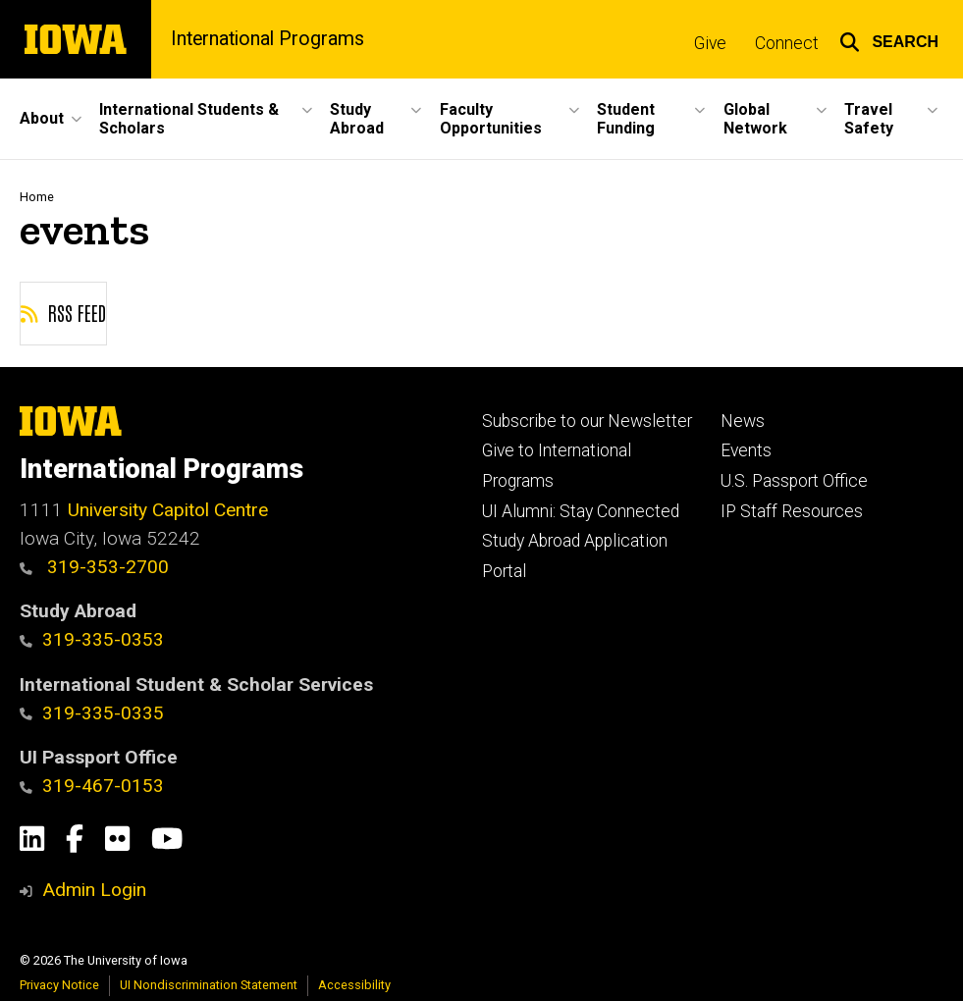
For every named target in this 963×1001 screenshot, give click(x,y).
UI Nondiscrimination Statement (208, 984)
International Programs (267, 39)
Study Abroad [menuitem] (357, 118)
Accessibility (354, 984)
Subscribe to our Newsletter (587, 421)
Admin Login (94, 889)
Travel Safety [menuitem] (868, 118)
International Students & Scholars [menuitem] (189, 118)
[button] (889, 39)
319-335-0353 (92, 639)
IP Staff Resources (792, 511)
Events (746, 450)
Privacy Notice (59, 984)
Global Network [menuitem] (755, 118)
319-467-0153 (92, 785)
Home (37, 196)
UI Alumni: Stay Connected (580, 511)
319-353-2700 (94, 566)
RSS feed (63, 312)
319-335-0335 (92, 713)
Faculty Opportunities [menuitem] (491, 118)
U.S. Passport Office (794, 481)
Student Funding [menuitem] (626, 118)
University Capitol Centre (168, 510)
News (743, 421)
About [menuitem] (42, 118)
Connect (787, 43)
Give (710, 43)
